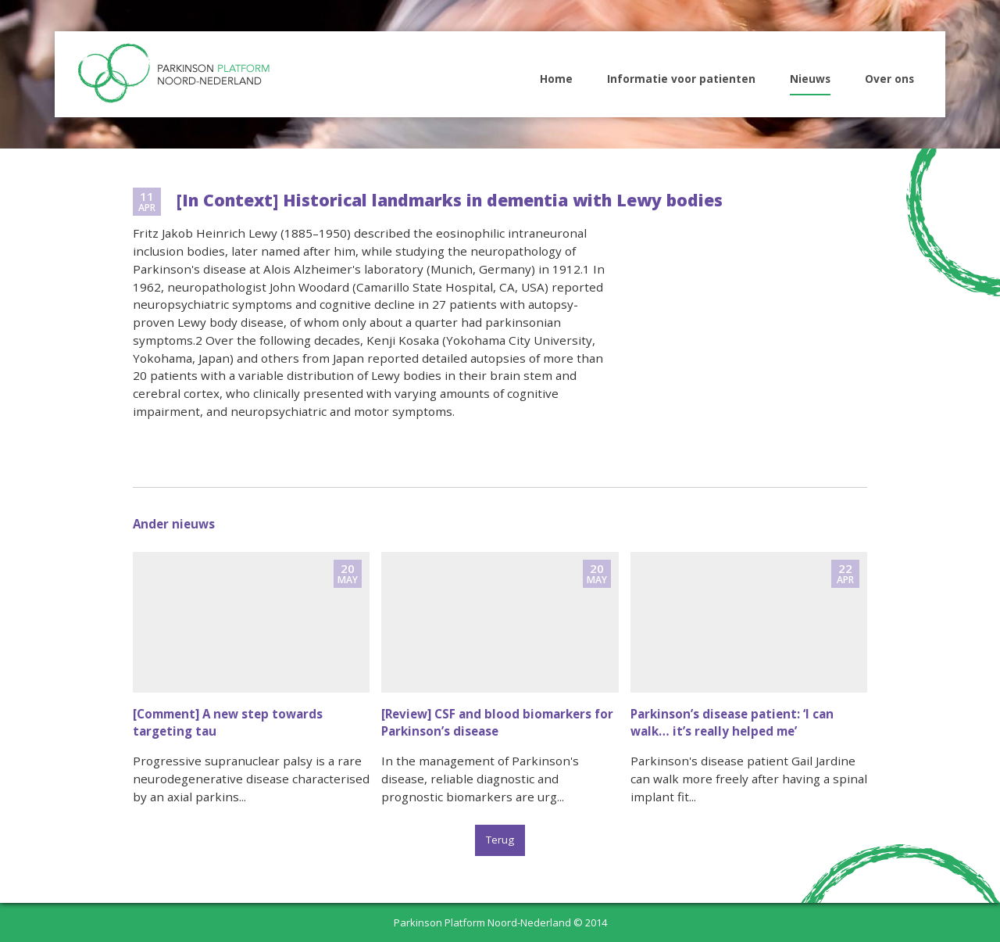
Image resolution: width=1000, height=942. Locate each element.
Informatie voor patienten (681, 78)
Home (556, 78)
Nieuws (810, 78)
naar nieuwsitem (251, 685)
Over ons (889, 78)
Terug (500, 840)
